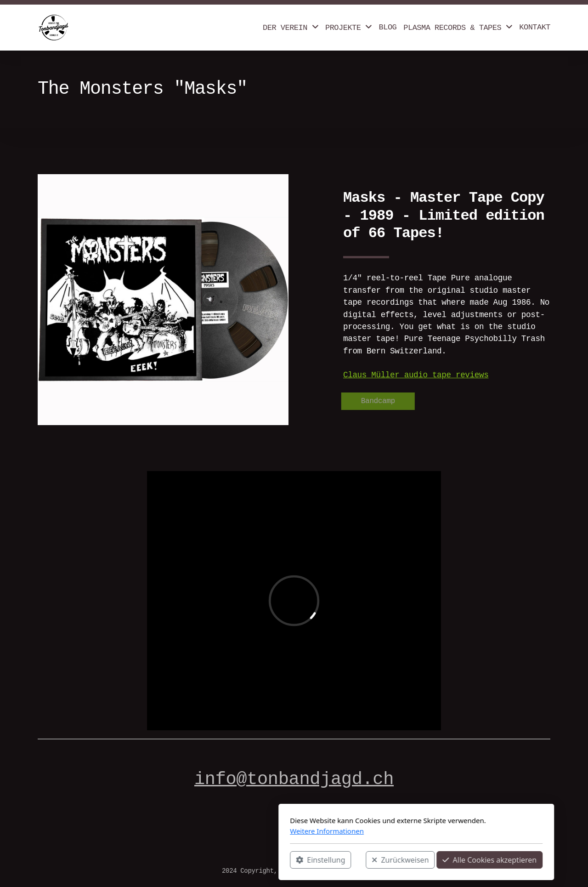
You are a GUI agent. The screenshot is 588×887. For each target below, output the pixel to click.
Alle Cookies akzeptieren (367, 860)
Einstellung (198, 860)
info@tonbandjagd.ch (294, 779)
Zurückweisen (277, 860)
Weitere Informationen (205, 831)
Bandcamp (376, 401)
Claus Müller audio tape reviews (415, 375)
